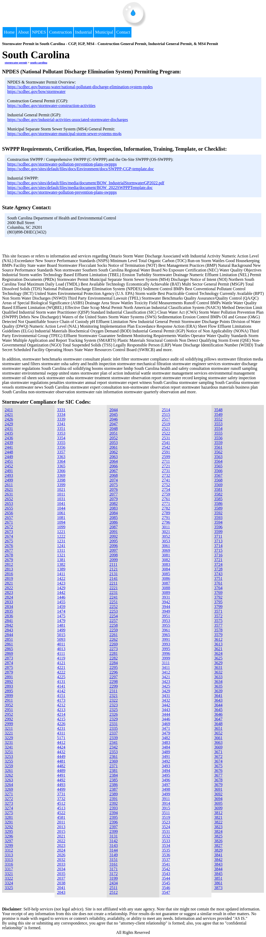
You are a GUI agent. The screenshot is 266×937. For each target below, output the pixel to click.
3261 (9, 770)
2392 (113, 803)
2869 (9, 653)
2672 (9, 527)
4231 (61, 728)
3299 (9, 845)
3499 (166, 794)
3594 (218, 522)
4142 (61, 691)
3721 (218, 560)
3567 (218, 475)
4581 (61, 817)
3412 (166, 672)
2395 (113, 817)
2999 (9, 723)
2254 (113, 616)
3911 (166, 798)
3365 (61, 466)
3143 (113, 845)
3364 (61, 461)
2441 (9, 447)
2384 (113, 775)
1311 (61, 550)
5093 (61, 639)
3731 (61, 794)
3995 (166, 649)
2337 (113, 733)
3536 (166, 855)
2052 (113, 438)
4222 (61, 672)
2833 (9, 602)
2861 (9, 644)
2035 (61, 873)
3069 (166, 550)
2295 (113, 667)
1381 (61, 560)
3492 (166, 761)
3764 (218, 588)
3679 (218, 784)
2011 (61, 822)
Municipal (104, 32)
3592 (218, 513)
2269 (113, 644)
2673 (9, 531)
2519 (166, 424)
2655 (9, 508)
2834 (9, 606)
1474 (61, 611)
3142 (113, 841)
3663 (218, 742)
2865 (9, 649)
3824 (218, 831)
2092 (113, 536)
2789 (166, 513)
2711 (166, 461)
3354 (61, 438)
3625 (218, 658)
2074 (113, 480)
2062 (113, 452)
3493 (166, 766)
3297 (9, 841)
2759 (166, 494)
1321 (61, 555)
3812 (218, 813)
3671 (218, 752)
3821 (218, 817)
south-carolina (38, 62)
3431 (166, 695)
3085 (166, 574)
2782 (166, 508)
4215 (61, 719)
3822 (218, 822)
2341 (113, 742)
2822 (9, 588)
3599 (218, 531)
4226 (61, 723)
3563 (218, 456)
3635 (218, 686)
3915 (166, 808)
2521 (166, 428)
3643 (218, 700)
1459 (61, 606)
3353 (61, 433)
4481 (61, 761)
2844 (9, 634)
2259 (113, 630)
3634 (218, 681)
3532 (166, 836)
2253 (113, 611)
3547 (166, 892)
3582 (218, 494)
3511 (166, 813)
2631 (9, 494)
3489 (166, 752)
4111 (61, 653)
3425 (166, 686)
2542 (166, 447)
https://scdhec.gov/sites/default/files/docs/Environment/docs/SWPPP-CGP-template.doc (80, 169)
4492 (61, 780)
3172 (113, 873)
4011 (61, 644)
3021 (166, 531)
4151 (61, 695)
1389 (61, 569)
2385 (113, 780)
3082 (166, 560)
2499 (9, 480)
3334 (61, 414)
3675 (218, 766)
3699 (218, 808)
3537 (166, 859)
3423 (166, 681)
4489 (61, 770)
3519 (166, 817)
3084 (166, 569)
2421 (9, 414)
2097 (113, 550)
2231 (113, 592)
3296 (9, 836)
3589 (218, 508)
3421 (166, 677)
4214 (61, 714)
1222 (61, 536)
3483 (166, 742)
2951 (9, 709)
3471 (166, 728)
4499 (61, 789)
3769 (218, 592)
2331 (113, 723)
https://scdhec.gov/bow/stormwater (36, 91)
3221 (9, 733)
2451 (9, 461)
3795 (218, 602)
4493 (61, 784)
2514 (166, 410)
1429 (61, 588)
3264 (9, 784)
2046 (113, 419)
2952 (9, 714)
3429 (166, 691)
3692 (218, 794)
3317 (9, 869)
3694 (218, 798)
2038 (61, 883)
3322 (9, 878)
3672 (218, 756)
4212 (61, 705)
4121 (61, 663)
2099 (113, 560)
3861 (218, 883)
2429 (9, 424)
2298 (113, 681)
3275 (9, 813)
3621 (218, 649)
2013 (61, 827)
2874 (9, 663)
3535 (166, 850)
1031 (61, 499)
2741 (166, 480)
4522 (61, 813)
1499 (61, 630)
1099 (61, 527)
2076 (113, 489)
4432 (61, 752)
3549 (218, 414)
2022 (61, 841)
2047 (113, 424)
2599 (166, 456)
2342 (113, 747)
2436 (9, 438)
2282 (113, 658)
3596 (218, 527)
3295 (9, 831)
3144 (113, 850)
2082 (113, 503)
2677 (9, 550)
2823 (9, 592)
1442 (61, 592)
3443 (166, 709)
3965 (166, 634)
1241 (61, 545)
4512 (61, 803)
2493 (9, 475)
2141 (113, 578)
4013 (61, 649)
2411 (9, 410)
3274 (9, 808)
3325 (9, 887)
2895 (9, 691)
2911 (9, 700)
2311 (113, 691)
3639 (218, 691)
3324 (9, 883)
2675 (9, 541)
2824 (9, 597)
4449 (61, 756)
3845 (218, 873)
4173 (61, 700)
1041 (61, 503)
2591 (166, 452)
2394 (113, 813)
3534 (166, 845)
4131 (61, 681)
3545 (166, 883)
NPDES (39, 32)
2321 (113, 695)
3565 (218, 466)
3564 (218, 461)
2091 (113, 531)
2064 (113, 461)
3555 (218, 433)
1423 (61, 583)
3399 (61, 485)
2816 (9, 574)
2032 (61, 859)
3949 (166, 611)
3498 (166, 789)
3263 (9, 780)
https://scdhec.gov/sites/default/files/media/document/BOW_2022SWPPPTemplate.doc (80, 187)
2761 (166, 499)
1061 (61, 513)
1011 (61, 494)
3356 (61, 447)
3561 (218, 447)
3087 (166, 583)
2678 (9, 555)
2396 (113, 822)
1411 (61, 574)
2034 (61, 869)
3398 (61, 480)
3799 (218, 606)
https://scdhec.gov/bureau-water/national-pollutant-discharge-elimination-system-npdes (80, 87)
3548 (218, 410)
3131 (113, 836)
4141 (61, 686)
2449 (9, 456)
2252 (113, 606)
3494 (166, 770)
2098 (113, 555)
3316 (9, 864)
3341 (61, 424)
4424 (61, 747)
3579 (218, 634)
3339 (61, 419)
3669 (218, 747)
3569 (218, 485)
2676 (9, 545)
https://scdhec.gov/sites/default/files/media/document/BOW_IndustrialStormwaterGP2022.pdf (85, 183)
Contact (123, 32)
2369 (113, 761)
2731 (166, 470)
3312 (9, 850)
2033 (61, 864)
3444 (166, 714)
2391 (113, 798)
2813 (9, 569)
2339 (113, 738)
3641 (218, 695)
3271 (9, 794)
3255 (9, 761)
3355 (61, 442)
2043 (61, 892)
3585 (218, 499)
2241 (113, 597)
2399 (113, 831)
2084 (113, 513)
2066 (113, 466)
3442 (166, 705)
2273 (113, 649)
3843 (218, 864)
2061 (113, 447)
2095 (113, 541)
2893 (9, 686)
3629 (218, 663)
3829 (218, 850)
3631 (218, 667)
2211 (113, 583)
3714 (218, 545)
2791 (166, 517)
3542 (166, 869)
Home (9, 32)
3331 (61, 410)
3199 (113, 878)
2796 (166, 522)
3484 (166, 747)
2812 (9, 564)
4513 (61, 808)
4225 (61, 677)
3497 (166, 784)
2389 (113, 794)
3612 (218, 639)
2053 (113, 442)
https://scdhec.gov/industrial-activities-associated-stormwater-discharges (67, 119)
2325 (113, 709)
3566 (218, 470)
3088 (166, 588)
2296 (113, 672)
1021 (61, 489)
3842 (218, 859)
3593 (218, 517)
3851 (218, 878)
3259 (9, 766)
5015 (61, 634)
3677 (218, 775)
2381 (113, 770)
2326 (113, 714)
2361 (113, 756)
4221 (61, 667)
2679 (9, 560)
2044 (113, 410)
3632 (218, 672)
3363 (61, 456)
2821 (9, 583)
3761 (218, 583)
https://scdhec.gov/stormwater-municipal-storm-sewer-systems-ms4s (64, 133)
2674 (9, 536)
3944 (166, 606)
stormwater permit (16, 62)
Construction (60, 32)
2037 (61, 878)
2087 (113, 527)
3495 (166, 775)
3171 (113, 869)
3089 (166, 592)
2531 (166, 438)
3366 (61, 470)
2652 (9, 499)
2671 (9, 522)
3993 (166, 644)
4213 (61, 709)
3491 (166, 756)
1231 (61, 541)
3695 (218, 803)
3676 (218, 770)
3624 (218, 653)
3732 (61, 798)
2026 (61, 855)
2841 (9, 620)
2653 (9, 503)
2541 (166, 442)
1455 (61, 602)
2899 (9, 695)
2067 (113, 470)
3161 (113, 864)
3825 (218, 836)
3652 (218, 733)
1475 (61, 616)
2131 (113, 574)
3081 (166, 555)
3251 (9, 752)
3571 (218, 611)
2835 (9, 611)
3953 (166, 620)
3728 (218, 569)
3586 (218, 503)
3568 (218, 480)
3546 (166, 887)
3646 (218, 714)
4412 (61, 742)
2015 (61, 831)
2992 (9, 719)
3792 (218, 597)
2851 (9, 639)
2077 (113, 494)
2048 (113, 428)
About (23, 32)
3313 (9, 855)
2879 (9, 672)
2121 (113, 569)
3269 (9, 789)
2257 (113, 620)
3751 (218, 578)
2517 (166, 419)
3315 (9, 859)
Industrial (83, 32)
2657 (9, 517)
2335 (113, 728)
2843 (9, 630)
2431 (9, 428)
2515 (166, 414)
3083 (166, 564)
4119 (61, 658)
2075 (113, 485)
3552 (218, 419)
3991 (166, 639)
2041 (61, 887)
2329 (113, 719)
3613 (218, 644)
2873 (9, 658)
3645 (218, 709)
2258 (113, 625)
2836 (9, 616)
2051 (113, 433)
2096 (113, 545)
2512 (113, 892)
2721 (166, 466)
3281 (9, 817)
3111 (166, 663)
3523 (166, 822)
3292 (9, 827)
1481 (61, 625)
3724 (218, 564)
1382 (61, 564)
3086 (166, 578)
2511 (113, 887)
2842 (9, 625)
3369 (61, 475)
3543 (166, 873)
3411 (166, 667)
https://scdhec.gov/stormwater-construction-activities (51, 105)
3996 (166, 653)
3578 (218, 630)
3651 (218, 728)
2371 (113, 766)
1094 (61, 522)
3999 (166, 658)
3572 (218, 616)
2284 (113, 663)
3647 (218, 719)
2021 (61, 836)
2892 (9, 681)
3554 (218, 428)
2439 (9, 442)
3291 (9, 822)
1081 (61, 517)
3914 (166, 803)
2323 (113, 705)
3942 (166, 602)
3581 (218, 489)
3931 (166, 597)
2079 (113, 499)
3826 (218, 841)
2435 (9, 433)
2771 (166, 503)
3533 (166, 841)
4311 (61, 733)
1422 (61, 578)
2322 (113, 700)
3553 (218, 424)
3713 (218, 541)
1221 (61, 531)
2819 (9, 578)
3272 (9, 798)
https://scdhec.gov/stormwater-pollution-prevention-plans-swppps (62, 164)
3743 (218, 574)
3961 (166, 630)
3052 (166, 536)
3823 (218, 827)
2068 (113, 475)
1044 (61, 508)
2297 (113, 677)
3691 (218, 789)
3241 (9, 747)
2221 (113, 588)
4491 (61, 775)
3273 (9, 803)
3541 (166, 864)
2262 (113, 639)
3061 (166, 545)
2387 (113, 789)
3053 (166, 541)
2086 (113, 522)
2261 (113, 634)
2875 (9, 667)
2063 (113, 456)
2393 (113, 808)
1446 (61, 597)
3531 (166, 831)
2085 (113, 517)
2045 (113, 414)
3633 (218, 677)
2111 (113, 564)
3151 (113, 859)
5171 (61, 738)
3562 (218, 452)
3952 (9, 705)
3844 (218, 869)
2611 (9, 485)
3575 (218, 620)
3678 (218, 780)
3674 (218, 761)
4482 (61, 766)
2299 (113, 686)
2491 (9, 470)
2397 (113, 827)
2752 (166, 485)
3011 (166, 527)
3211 (9, 728)
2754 (166, 489)
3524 (166, 827)
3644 (218, 705)
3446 (166, 719)
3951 (166, 616)
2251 (113, 602)
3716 (218, 555)
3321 (9, 873)
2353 (113, 752)
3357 (61, 452)
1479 (61, 620)
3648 (218, 723)
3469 (166, 723)
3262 (9, 775)
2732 (166, 475)
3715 (218, 550)
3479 (166, 733)
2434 (113, 883)
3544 (166, 878)
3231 (9, 742)
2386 (113, 784)
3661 (218, 738)
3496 (166, 780)
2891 (9, 677)
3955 (166, 625)
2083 (113, 508)
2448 (9, 452)
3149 (113, 855)
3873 (218, 887)
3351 (61, 428)
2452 (9, 466)
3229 (9, 738)
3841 (218, 855)
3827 (218, 845)
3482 (166, 738)
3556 (218, 438)
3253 (9, 756)
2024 (61, 850)
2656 (9, 513)
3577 (218, 625)
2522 (166, 433)
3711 (218, 536)
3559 (218, 442)
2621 (9, 489)
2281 (113, 653)
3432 (166, 700)
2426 (9, 419)
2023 (61, 845)
